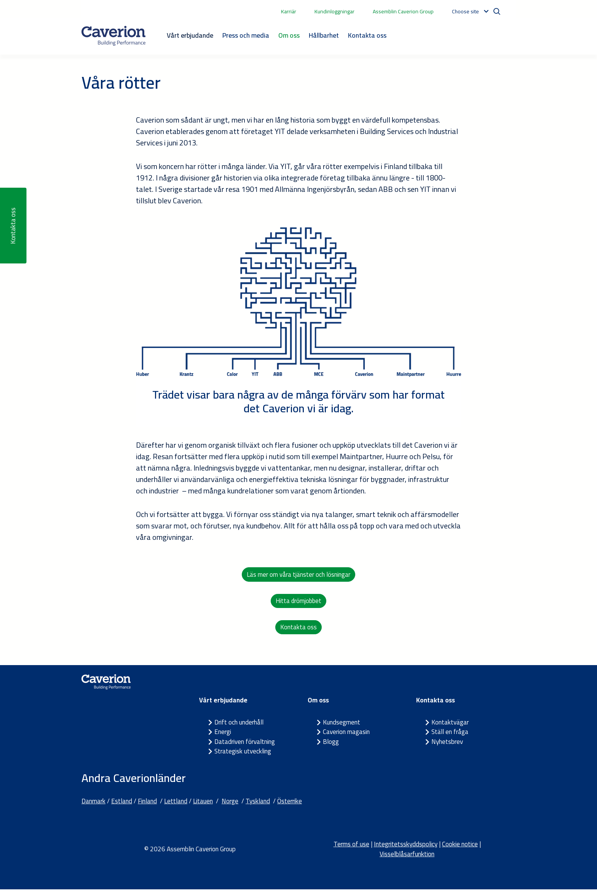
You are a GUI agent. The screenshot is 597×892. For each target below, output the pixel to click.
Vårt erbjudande (190, 35)
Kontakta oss (367, 35)
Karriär (288, 11)
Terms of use (351, 847)
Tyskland (258, 803)
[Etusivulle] (113, 36)
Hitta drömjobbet (298, 602)
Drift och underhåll (238, 724)
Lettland (175, 803)
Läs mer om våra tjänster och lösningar (298, 574)
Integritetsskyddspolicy (405, 847)
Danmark (93, 803)
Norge (230, 803)
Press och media (245, 35)
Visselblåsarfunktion (407, 856)
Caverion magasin (346, 734)
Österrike (289, 803)
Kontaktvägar (450, 724)
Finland (147, 803)
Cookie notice (460, 847)
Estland (121, 803)
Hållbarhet (324, 35)
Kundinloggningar (334, 11)
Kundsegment (341, 724)
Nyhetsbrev (447, 744)
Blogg (331, 744)
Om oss (289, 35)
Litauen (203, 803)
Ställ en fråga (449, 734)
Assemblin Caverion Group (403, 11)
